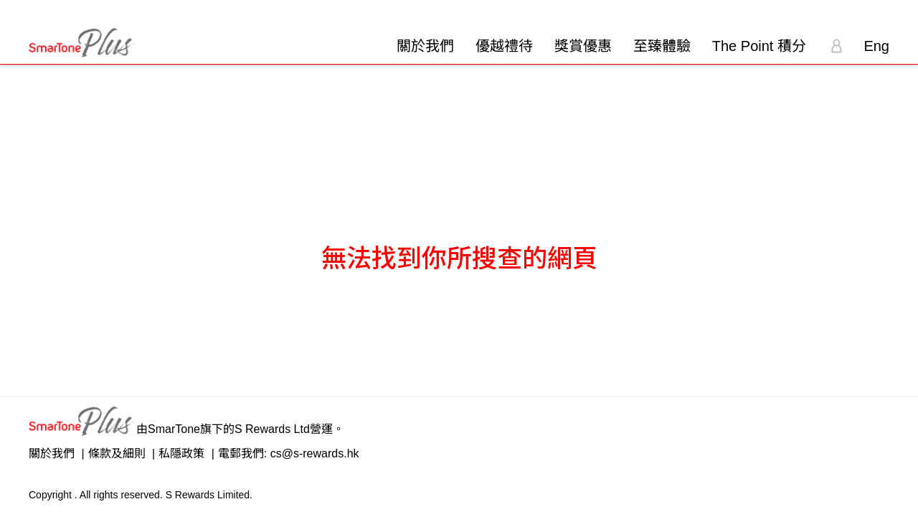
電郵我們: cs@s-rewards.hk (288, 453)
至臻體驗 (662, 46)
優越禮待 (504, 46)
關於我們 (425, 46)
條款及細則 (117, 453)
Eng (876, 46)
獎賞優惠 (583, 46)
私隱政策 (181, 453)
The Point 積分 (759, 46)
